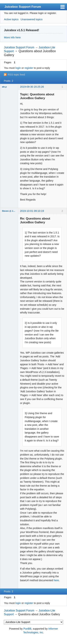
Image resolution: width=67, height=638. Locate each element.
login (18, 67)
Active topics (11, 19)
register (28, 67)
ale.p (4, 87)
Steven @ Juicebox (9, 211)
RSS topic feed (16, 74)
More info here (12, 37)
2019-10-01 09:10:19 (32, 211)
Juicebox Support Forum (22, 6)
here (56, 580)
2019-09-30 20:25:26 (32, 86)
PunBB (27, 628)
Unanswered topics (31, 19)
